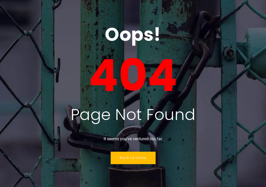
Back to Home (133, 158)
